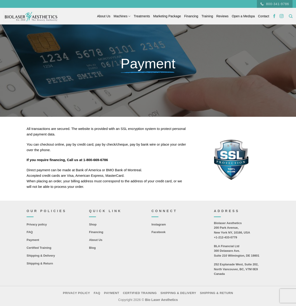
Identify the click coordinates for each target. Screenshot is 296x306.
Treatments (142, 16)
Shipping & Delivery (41, 255)
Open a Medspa (243, 16)
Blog (92, 247)
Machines (122, 16)
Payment (33, 240)
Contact (263, 16)
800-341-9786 (274, 4)
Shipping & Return (40, 263)
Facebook (158, 232)
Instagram (158, 224)
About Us (104, 16)
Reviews (222, 16)
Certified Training (39, 247)
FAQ (30, 232)
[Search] (291, 16)
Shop (93, 224)
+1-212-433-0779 (225, 237)
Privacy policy (37, 224)
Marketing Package (167, 16)
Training (207, 16)
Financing (191, 16)
